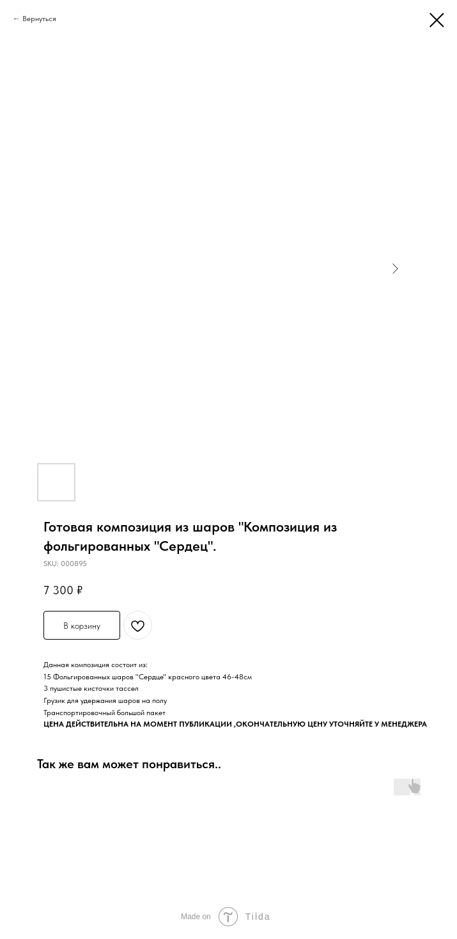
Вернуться (39, 18)
